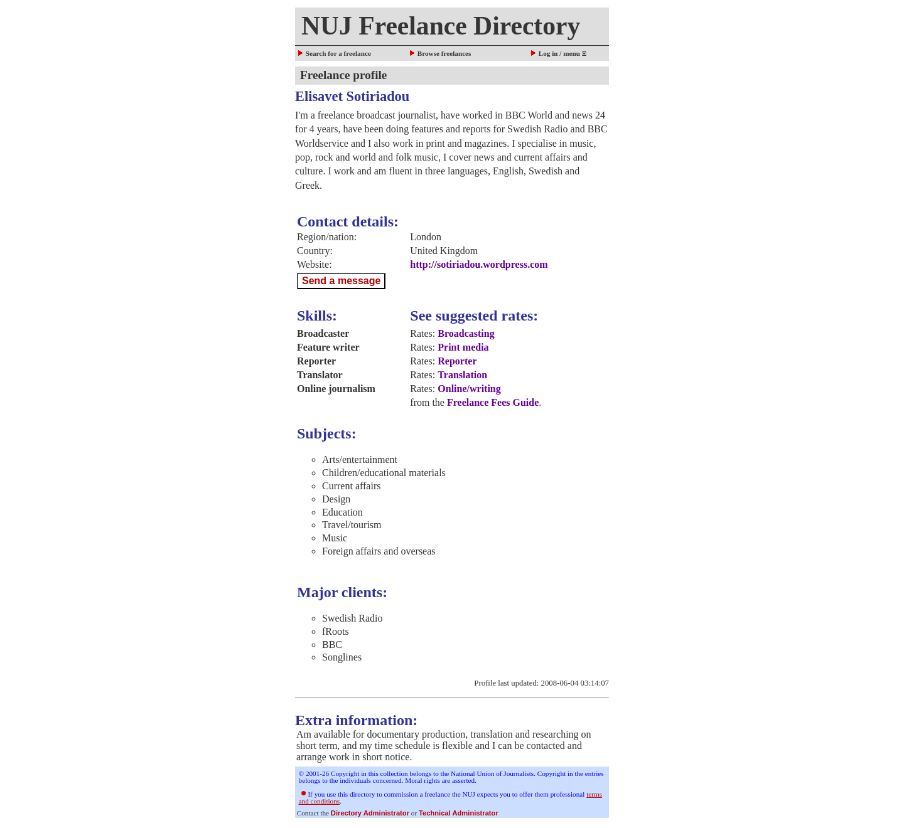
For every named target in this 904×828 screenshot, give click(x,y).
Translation (462, 374)
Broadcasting (466, 333)
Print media (463, 347)
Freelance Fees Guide (493, 402)
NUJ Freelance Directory (440, 25)
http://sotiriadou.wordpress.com (478, 264)
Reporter (457, 361)
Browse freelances (439, 53)
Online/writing (469, 388)
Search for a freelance (333, 53)
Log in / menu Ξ (557, 53)
